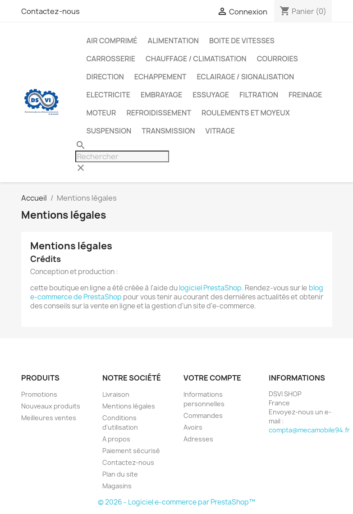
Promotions (39, 394)
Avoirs (192, 427)
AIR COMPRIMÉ (112, 41)
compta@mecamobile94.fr (309, 430)
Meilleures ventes (48, 417)
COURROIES (277, 59)
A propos (116, 439)
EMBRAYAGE (161, 95)
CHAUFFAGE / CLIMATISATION (196, 59)
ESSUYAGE (211, 95)
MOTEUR (101, 113)
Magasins (117, 486)
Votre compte (212, 378)
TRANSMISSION (168, 131)
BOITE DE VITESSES (242, 41)
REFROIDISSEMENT (158, 113)
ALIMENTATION (173, 41)
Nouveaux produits (50, 406)
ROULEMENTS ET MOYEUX (246, 113)
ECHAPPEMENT (160, 77)
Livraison (115, 394)
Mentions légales (128, 406)
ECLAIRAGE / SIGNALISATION (245, 77)
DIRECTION (105, 77)
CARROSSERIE (111, 59)
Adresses (198, 439)
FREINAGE (305, 95)
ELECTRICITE (108, 95)
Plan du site (120, 474)
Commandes (203, 415)
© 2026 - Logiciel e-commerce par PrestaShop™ (176, 502)
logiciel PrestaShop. (212, 288)
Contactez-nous (50, 11)
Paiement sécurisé (131, 450)
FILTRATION (258, 95)
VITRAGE (220, 131)
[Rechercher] (122, 156)
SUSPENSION (109, 131)
